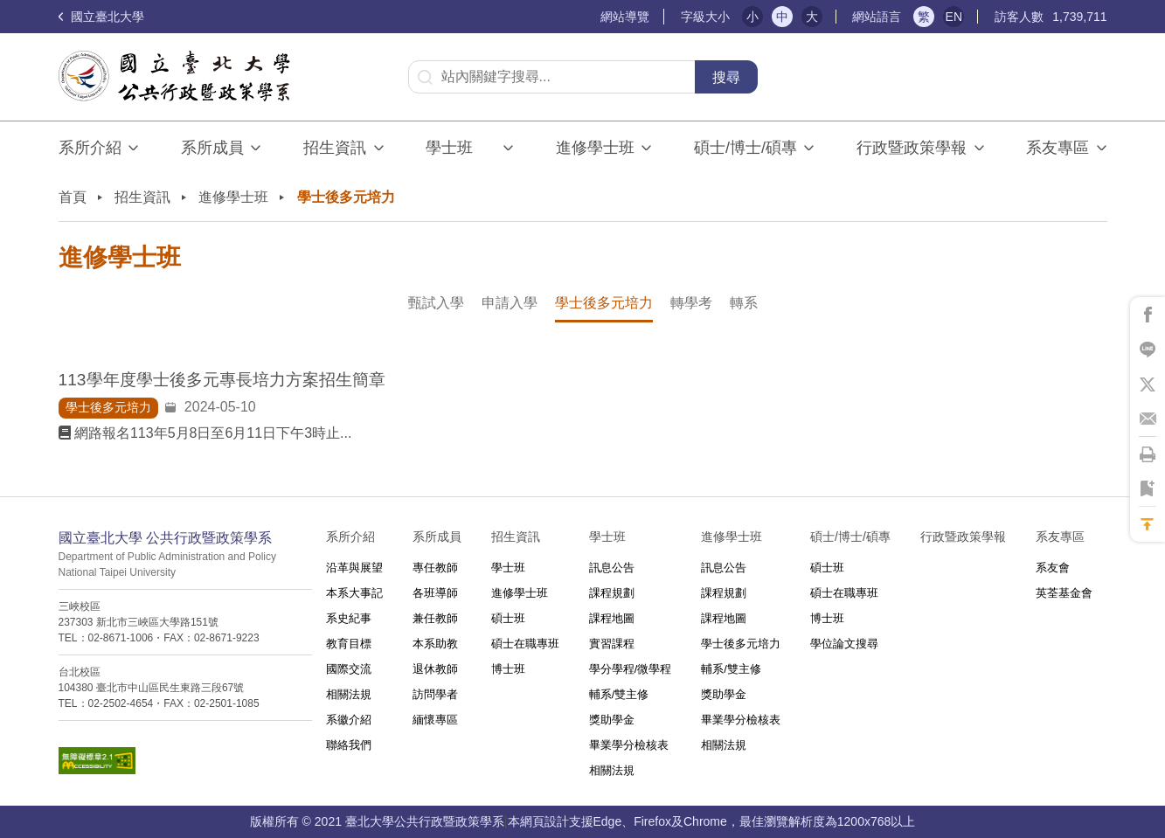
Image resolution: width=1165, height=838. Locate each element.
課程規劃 (612, 592)
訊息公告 (612, 567)
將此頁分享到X (1147, 384)
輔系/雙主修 (619, 694)
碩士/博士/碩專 (745, 147)
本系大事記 (354, 592)
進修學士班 (595, 147)
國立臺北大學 (101, 16)
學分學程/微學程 (630, 668)
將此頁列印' (1147, 454)
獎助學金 (612, 719)
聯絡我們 (348, 744)
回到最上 (1147, 524)
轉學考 (691, 302)
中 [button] (782, 17)
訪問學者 (435, 694)
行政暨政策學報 (911, 147)
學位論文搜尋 (844, 643)
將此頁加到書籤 (1147, 489)
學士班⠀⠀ (461, 147)
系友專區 (1057, 147)
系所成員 (212, 147)
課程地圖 (612, 618)
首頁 (73, 197)
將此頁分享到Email (1147, 419)
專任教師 (435, 567)
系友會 (1053, 567)
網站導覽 (624, 17)
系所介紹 (90, 147)
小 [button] (752, 17)
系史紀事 (348, 618)
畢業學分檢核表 (629, 744)
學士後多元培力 (604, 302)
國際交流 (348, 668)
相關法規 (348, 694)
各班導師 (435, 592)
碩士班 (508, 618)
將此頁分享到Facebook (1147, 314)
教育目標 (348, 643)
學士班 (508, 567)
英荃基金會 (1064, 592)
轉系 (744, 302)
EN (954, 17)
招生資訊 (334, 147)
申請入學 (509, 302)
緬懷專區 (435, 719)
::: (592, 17)
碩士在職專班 (525, 643)
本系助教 (435, 643)
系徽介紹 (348, 719)
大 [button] (812, 17)
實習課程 (612, 643)
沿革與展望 (354, 567)
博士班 (508, 668)
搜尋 (726, 77)
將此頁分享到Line (1147, 349)
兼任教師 (435, 618)
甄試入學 (436, 302)
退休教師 (435, 668)
